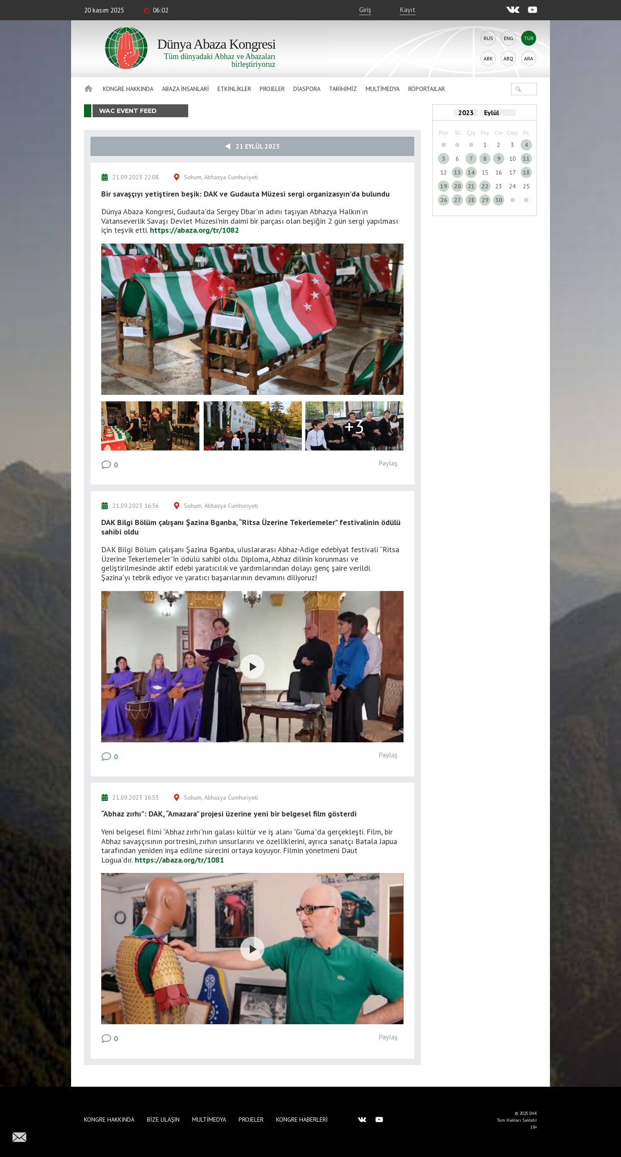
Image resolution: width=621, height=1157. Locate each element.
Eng (508, 38)
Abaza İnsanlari (185, 89)
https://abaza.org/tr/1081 (179, 860)
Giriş (365, 9)
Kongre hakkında (128, 89)
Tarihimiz (343, 89)
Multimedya (383, 89)
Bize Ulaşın (163, 1119)
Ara (528, 58)
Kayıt (408, 9)
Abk (488, 58)
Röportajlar (426, 89)
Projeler (272, 89)
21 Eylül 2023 (252, 146)
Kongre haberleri (302, 1119)
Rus (488, 38)
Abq (508, 58)
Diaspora (306, 89)
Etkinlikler (234, 89)
